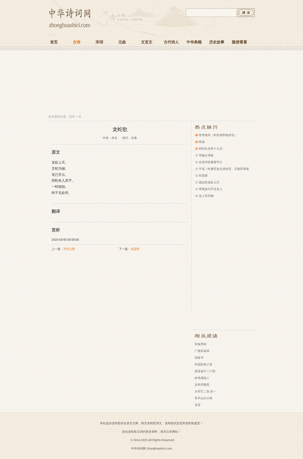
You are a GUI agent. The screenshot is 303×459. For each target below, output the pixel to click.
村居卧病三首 (203, 364)
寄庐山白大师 (203, 398)
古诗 (76, 42)
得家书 (199, 357)
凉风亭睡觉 (202, 384)
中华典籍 (194, 42)
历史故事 (216, 42)
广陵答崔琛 (202, 351)
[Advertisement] (151, 82)
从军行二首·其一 (205, 391)
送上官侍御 (206, 195)
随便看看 (239, 42)
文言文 (146, 42)
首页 (54, 42)
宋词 (99, 42)
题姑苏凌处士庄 (209, 182)
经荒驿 (203, 175)
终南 (202, 142)
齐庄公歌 (69, 249)
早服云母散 (206, 155)
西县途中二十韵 (205, 371)
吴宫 (198, 405)
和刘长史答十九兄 (210, 148)
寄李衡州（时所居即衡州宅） (218, 135)
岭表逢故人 (202, 378)
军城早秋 (200, 344)
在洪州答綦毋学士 (210, 162)
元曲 (122, 42)
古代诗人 (171, 42)
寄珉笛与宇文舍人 (210, 189)
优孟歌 (135, 249)
